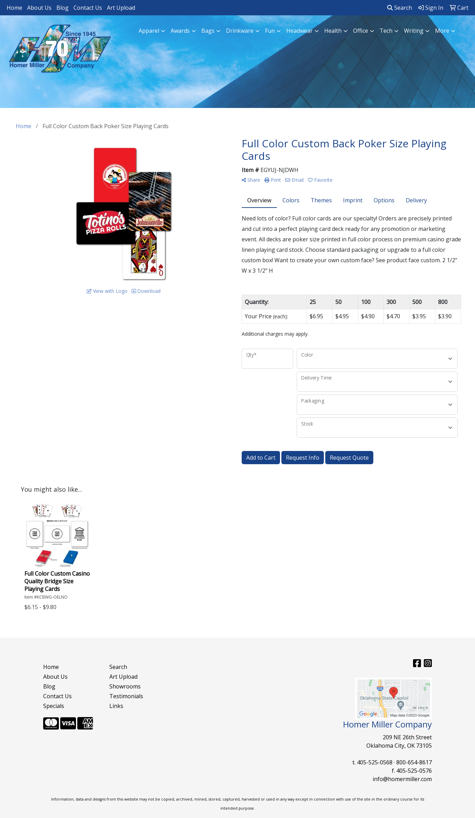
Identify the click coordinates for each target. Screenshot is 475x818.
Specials (53, 706)
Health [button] (333, 30)
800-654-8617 (414, 762)
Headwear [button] (299, 30)
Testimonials (126, 696)
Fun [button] (270, 30)
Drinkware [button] (240, 30)
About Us (39, 7)
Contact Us (87, 7)
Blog (62, 7)
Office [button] (360, 30)
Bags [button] (208, 30)
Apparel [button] (149, 30)
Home (14, 7)
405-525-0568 (374, 762)
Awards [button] (180, 30)
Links (116, 706)
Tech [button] (386, 30)
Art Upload (121, 7)
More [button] (442, 30)
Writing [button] (413, 30)
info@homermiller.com (402, 779)
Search (399, 7)
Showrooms (125, 686)
